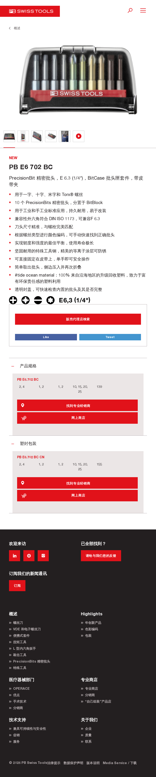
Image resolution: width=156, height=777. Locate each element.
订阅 (17, 585)
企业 (88, 728)
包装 (88, 635)
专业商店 (91, 688)
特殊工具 (19, 668)
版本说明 (93, 763)
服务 (16, 741)
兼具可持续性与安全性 (29, 728)
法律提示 (53, 763)
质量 (88, 735)
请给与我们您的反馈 (101, 556)
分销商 (18, 708)
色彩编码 (91, 629)
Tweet (110, 337)
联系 (88, 741)
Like (46, 337)
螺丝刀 (18, 623)
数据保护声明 (73, 763)
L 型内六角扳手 (24, 648)
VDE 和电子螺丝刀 (27, 629)
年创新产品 (93, 623)
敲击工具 (19, 655)
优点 (16, 695)
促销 (16, 735)
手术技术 (19, 701)
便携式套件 (21, 635)
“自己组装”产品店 (98, 701)
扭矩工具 (19, 642)
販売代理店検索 (78, 319)
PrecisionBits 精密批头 (31, 661)
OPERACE (21, 688)
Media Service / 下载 (120, 763)
